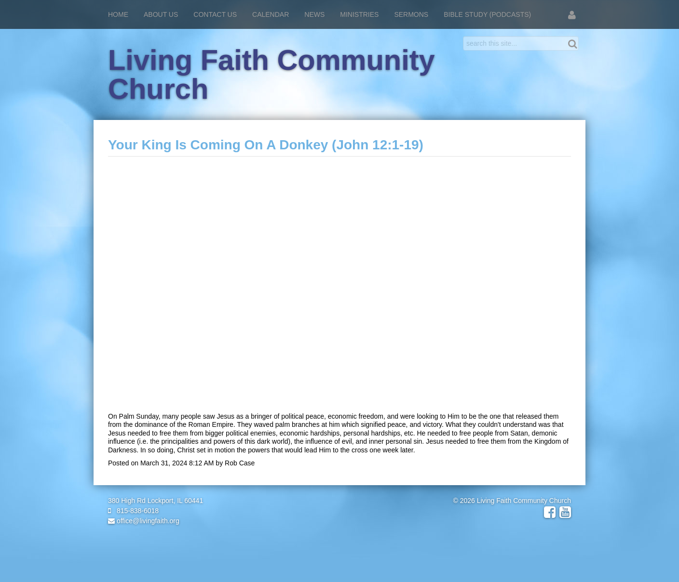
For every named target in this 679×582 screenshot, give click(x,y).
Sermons (411, 14)
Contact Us (215, 14)
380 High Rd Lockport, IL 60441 (155, 500)
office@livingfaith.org (143, 521)
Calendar (270, 14)
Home (118, 14)
